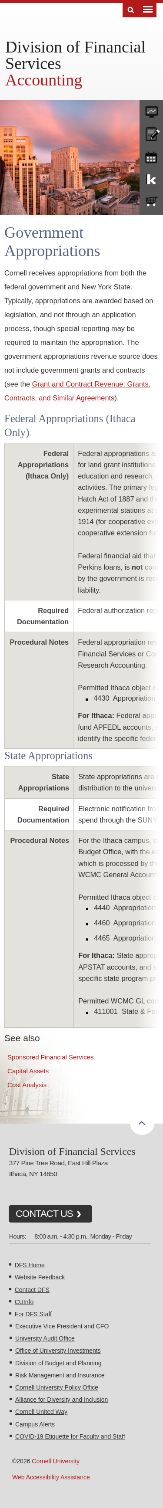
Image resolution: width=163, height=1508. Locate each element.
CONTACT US (44, 1213)
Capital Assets (28, 1071)
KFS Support (151, 178)
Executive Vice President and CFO (62, 1326)
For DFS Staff (33, 1314)
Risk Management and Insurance (59, 1375)
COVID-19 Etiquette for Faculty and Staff (70, 1436)
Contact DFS (32, 1289)
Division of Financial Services (75, 55)
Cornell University (56, 1461)
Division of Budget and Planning (58, 1363)
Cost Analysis (27, 1084)
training (151, 155)
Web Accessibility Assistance (51, 1477)
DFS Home (30, 1265)
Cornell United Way (41, 1411)
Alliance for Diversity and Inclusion (61, 1399)
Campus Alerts (35, 1424)
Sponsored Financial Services (50, 1057)
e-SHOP (151, 201)
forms (151, 109)
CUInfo (24, 1301)
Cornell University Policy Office (56, 1387)
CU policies (151, 132)
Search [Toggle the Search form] (131, 10)
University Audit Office (45, 1338)
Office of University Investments (58, 1350)
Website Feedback (40, 1277)
